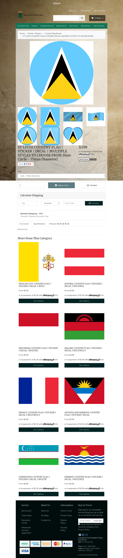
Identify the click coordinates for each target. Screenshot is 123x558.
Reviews (59, 224)
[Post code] (72, 203)
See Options (38, 301)
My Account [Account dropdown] (99, 11)
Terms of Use (66, 511)
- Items (96, 18)
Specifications (39, 224)
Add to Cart (61, 185)
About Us (73, 11)
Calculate (94, 203)
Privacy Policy (66, 515)
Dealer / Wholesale (99, 26)
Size (19, 171)
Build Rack (84, 159)
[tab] (24, 223)
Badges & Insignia (61, 26)
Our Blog (44, 515)
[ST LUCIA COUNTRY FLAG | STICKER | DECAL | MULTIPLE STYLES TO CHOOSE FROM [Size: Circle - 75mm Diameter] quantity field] (31, 185)
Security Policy (64, 528)
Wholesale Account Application (26, 530)
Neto (96, 555)
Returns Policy (64, 521)
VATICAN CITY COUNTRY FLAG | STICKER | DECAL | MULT (35, 285)
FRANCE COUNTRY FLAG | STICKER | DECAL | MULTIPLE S (37, 413)
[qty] (29, 203)
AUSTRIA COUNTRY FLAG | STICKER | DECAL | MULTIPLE (83, 285)
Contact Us (85, 11)
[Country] (51, 203)
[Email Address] (85, 521)
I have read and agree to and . (89, 527)
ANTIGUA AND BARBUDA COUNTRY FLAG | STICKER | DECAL (82, 413)
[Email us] (80, 534)
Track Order (27, 515)
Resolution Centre (26, 521)
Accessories (34, 26)
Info (92, 154)
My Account (26, 511)
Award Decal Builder (23, 26)
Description (24, 224)
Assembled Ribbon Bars (47, 26)
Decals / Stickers (73, 26)
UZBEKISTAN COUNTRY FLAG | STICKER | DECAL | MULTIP (34, 478)
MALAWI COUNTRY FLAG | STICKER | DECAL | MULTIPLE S (83, 349)
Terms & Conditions (86, 527)
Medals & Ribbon (85, 26)
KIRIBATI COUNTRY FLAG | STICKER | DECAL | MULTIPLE (83, 478)
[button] (92, 185)
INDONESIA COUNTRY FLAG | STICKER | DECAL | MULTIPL (38, 349)
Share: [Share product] (25, 164)
